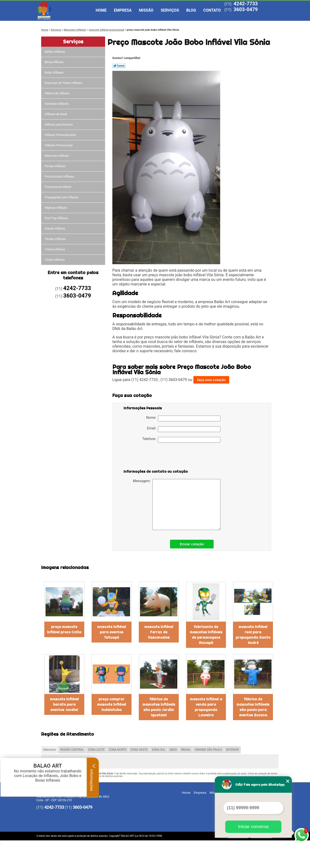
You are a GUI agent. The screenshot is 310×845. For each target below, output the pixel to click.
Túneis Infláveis (55, 260)
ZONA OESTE (139, 749)
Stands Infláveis (55, 228)
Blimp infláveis (54, 62)
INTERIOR (232, 749)
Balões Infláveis (55, 51)
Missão (146, 10)
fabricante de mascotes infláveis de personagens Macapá (206, 635)
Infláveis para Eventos (59, 124)
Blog (191, 10)
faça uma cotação (211, 380)
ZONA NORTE (117, 749)
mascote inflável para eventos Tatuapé (111, 632)
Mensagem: (176, 504)
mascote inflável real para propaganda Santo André (253, 635)
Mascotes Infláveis (57, 155)
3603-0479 (245, 9)
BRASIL (186, 749)
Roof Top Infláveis (57, 218)
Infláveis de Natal (56, 114)
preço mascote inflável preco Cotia (64, 629)
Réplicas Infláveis (56, 207)
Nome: (183, 418)
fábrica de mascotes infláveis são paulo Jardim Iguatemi (158, 707)
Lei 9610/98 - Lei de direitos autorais (103, 776)
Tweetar (119, 65)
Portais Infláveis (55, 166)
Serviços (170, 10)
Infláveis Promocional (59, 145)
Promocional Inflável (58, 187)
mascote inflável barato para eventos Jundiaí (64, 704)
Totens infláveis (55, 249)
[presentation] (154, 457)
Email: (183, 429)
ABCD (173, 749)
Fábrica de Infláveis (57, 93)
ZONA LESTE (96, 749)
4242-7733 (245, 4)
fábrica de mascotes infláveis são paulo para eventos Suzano (253, 707)
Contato (212, 10)
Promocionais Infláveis (60, 176)
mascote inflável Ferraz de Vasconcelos (158, 632)
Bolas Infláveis (54, 72)
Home (101, 10)
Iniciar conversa (253, 826)
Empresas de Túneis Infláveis (64, 83)
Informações (92, 777)
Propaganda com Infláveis (62, 197)
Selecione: (49, 749)
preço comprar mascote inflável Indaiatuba (111, 704)
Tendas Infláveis (55, 239)
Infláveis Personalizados (61, 135)
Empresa (123, 10)
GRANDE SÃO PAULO (208, 749)
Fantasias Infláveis (57, 103)
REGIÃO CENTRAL (72, 749)
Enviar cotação (192, 544)
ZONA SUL (158, 749)
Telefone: (181, 440)
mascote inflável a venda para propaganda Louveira (206, 707)
